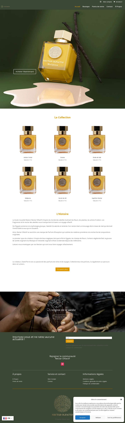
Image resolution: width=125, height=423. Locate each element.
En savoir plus (62, 269)
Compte (52, 379)
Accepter (83, 417)
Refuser (98, 417)
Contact (110, 7)
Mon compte (107, 2)
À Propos (118, 7)
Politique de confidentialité (91, 384)
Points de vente (98, 7)
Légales (88, 379)
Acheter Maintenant (25, 71)
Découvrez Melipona (62, 317)
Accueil (77, 7)
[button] (121, 399)
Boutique (86, 7)
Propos (15, 379)
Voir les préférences (114, 417)
